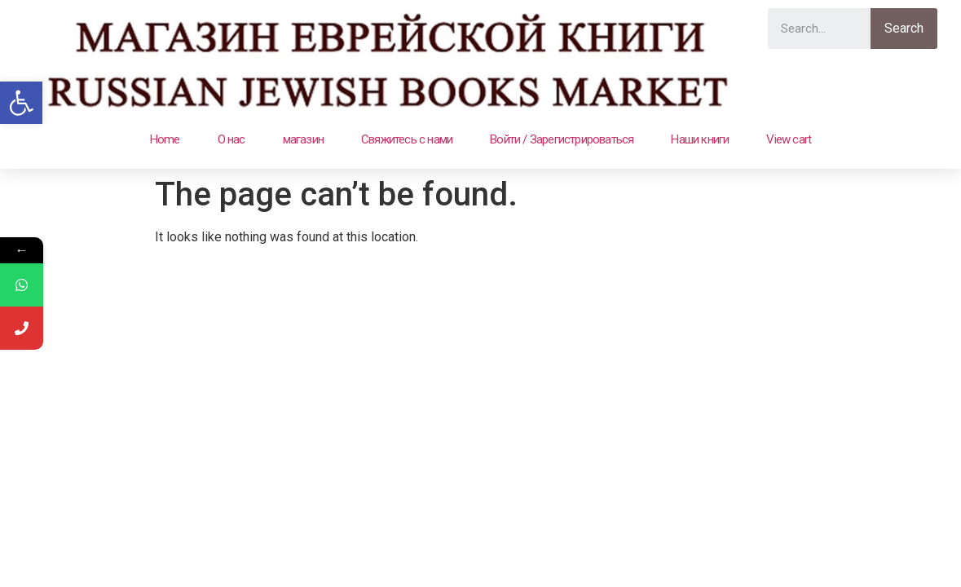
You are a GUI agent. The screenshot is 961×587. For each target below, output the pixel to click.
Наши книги (700, 139)
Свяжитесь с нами (406, 139)
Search (904, 28)
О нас (231, 139)
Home (165, 139)
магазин (303, 139)
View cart (788, 139)
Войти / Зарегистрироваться (561, 139)
